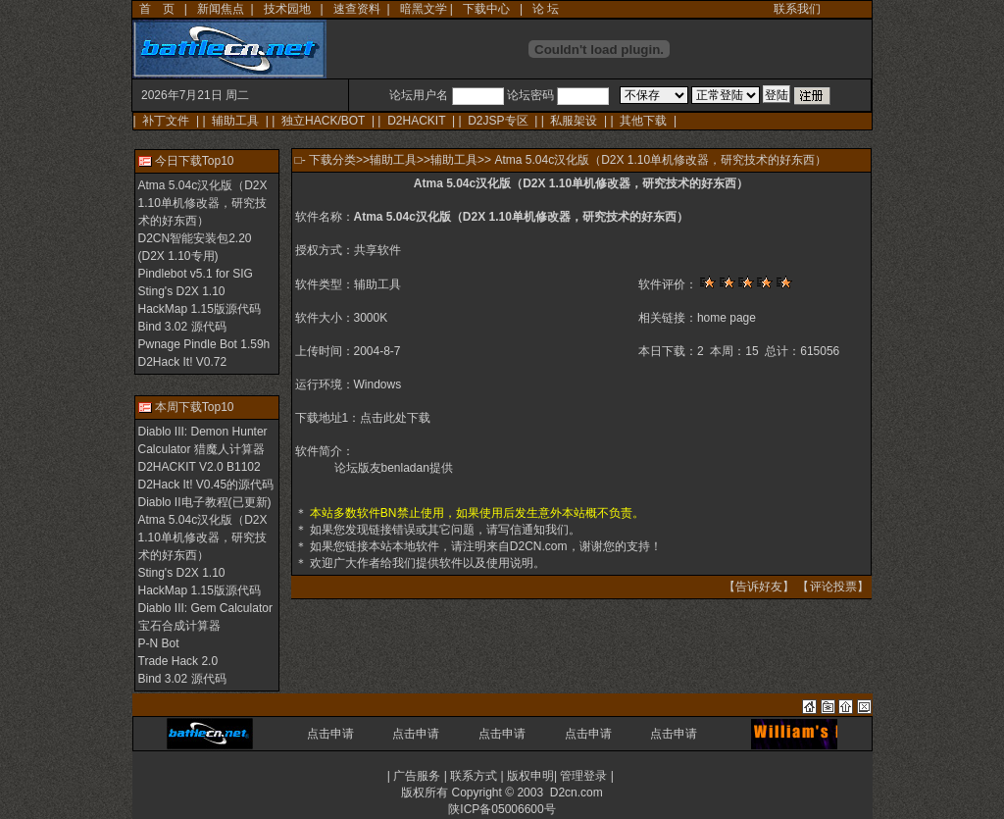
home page (726, 318)
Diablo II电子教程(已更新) (205, 502)
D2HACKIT (416, 121)
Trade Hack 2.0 (178, 661)
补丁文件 (165, 121)
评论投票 (833, 586)
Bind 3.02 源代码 (182, 326)
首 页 (157, 9)
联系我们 (797, 9)
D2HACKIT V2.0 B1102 (199, 467)
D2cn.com (576, 792)
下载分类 (332, 160)
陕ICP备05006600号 (501, 809)
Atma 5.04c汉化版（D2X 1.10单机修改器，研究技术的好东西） (203, 203)
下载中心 (486, 9)
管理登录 (583, 776)
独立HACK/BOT (323, 121)
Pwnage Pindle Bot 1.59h (204, 344)
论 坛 (545, 9)
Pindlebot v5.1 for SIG (195, 274)
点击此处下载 (395, 418)
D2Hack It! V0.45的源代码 (206, 484)
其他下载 (643, 121)
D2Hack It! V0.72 (182, 362)
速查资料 (356, 9)
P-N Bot (158, 643)
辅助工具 (235, 121)
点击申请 (330, 734)
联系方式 (473, 776)
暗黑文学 (423, 9)
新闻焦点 (220, 9)
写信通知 (521, 530)
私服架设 (573, 121)
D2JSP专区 (497, 121)
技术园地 (287, 9)
